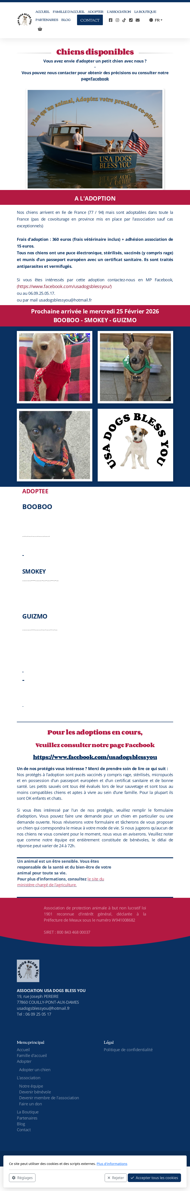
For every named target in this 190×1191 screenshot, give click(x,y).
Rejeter (116, 1177)
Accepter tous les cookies (154, 1177)
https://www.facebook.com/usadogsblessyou (95, 757)
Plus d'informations (112, 1163)
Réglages (22, 1177)
